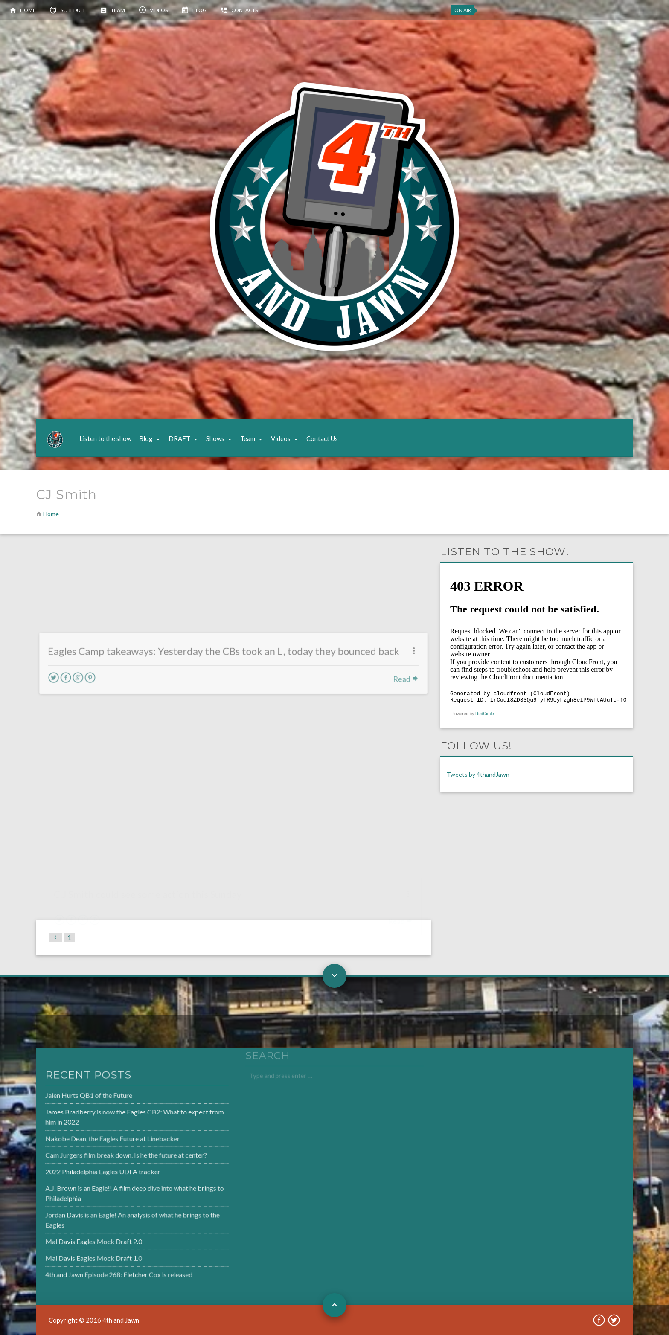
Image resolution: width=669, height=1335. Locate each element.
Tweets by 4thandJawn (478, 774)
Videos (159, 10)
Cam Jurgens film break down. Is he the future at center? (104, 1156)
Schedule (73, 10)
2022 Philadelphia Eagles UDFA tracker (81, 1171)
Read (400, 697)
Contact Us (322, 438)
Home (28, 10)
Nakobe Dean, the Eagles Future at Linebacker (91, 1139)
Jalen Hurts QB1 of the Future (68, 1098)
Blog (199, 10)
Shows (215, 438)
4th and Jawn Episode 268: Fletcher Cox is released (97, 1270)
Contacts (244, 10)
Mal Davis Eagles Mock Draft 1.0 (72, 1255)
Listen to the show (105, 438)
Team (118, 10)
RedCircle (484, 713)
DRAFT (179, 438)
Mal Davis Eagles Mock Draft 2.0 (72, 1239)
